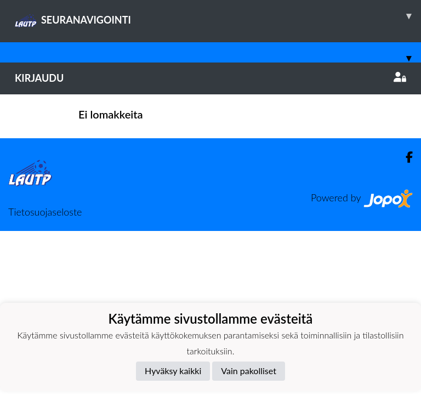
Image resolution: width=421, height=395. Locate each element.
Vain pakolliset (248, 370)
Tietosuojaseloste (45, 212)
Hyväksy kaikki (173, 370)
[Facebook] (405, 157)
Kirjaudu (210, 78)
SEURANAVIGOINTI (218, 16)
